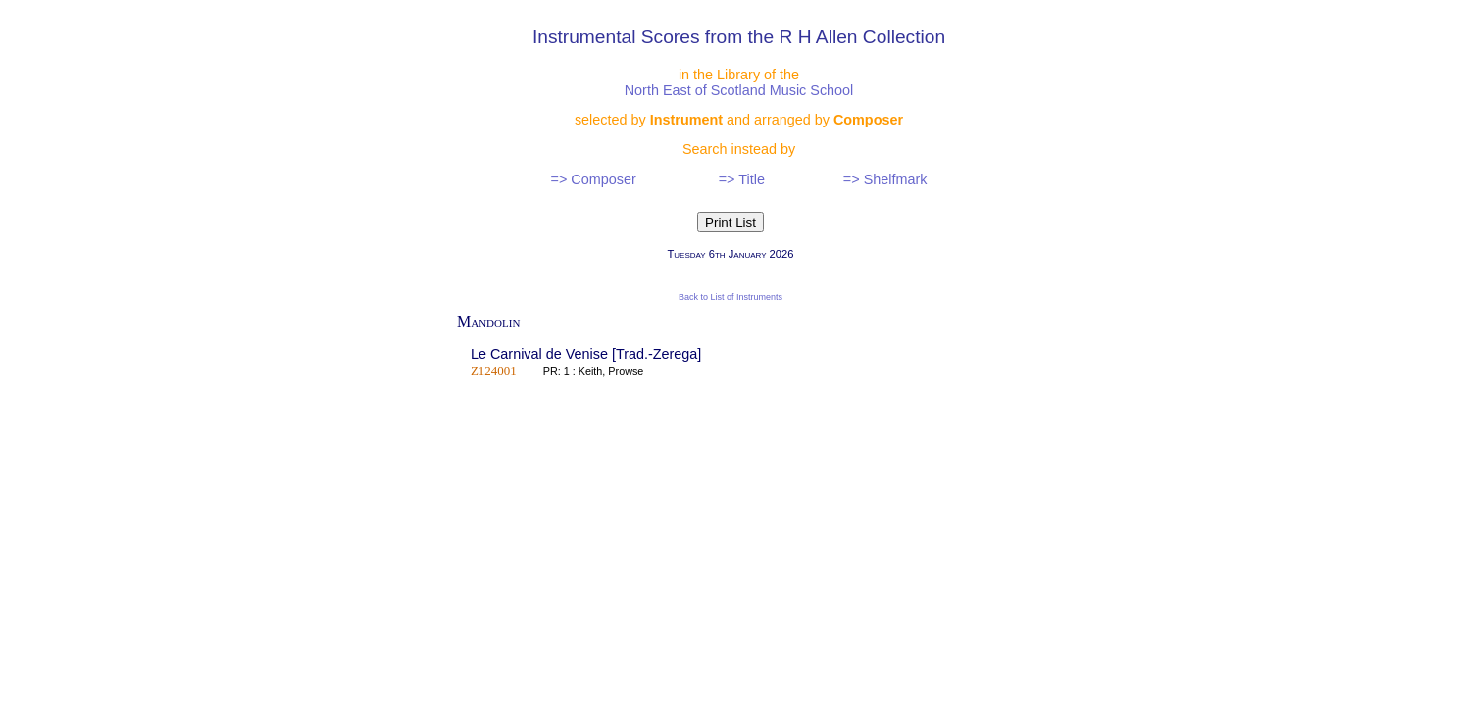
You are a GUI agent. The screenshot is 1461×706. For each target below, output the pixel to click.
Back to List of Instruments (730, 297)
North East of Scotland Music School (739, 90)
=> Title (742, 179)
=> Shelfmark (885, 179)
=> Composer (593, 179)
